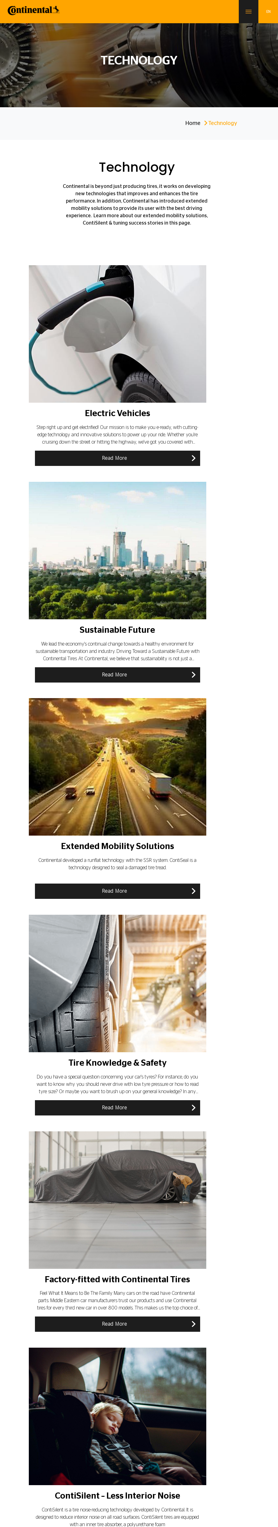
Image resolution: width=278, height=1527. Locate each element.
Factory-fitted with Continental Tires (136, 1156)
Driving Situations (204, 1125)
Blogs (38, 1424)
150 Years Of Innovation (164, 1316)
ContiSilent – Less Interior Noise (134, 1034)
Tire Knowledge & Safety (203, 1095)
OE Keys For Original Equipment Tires (206, 1064)
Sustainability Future (160, 1413)
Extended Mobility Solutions (135, 1003)
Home (192, 123)
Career (52, 1468)
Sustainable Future (135, 1095)
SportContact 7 (155, 1390)
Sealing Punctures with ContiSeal (66, 1034)
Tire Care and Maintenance (129, 1064)
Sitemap (128, 1484)
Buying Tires (60, 1064)
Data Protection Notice (160, 1468)
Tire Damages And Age (135, 1125)
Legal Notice (123, 1468)
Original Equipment (159, 1436)
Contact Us (75, 1468)
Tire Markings (61, 1186)
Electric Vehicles (64, 1095)
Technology (59, 1003)
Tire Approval (61, 1217)
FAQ (146, 1350)
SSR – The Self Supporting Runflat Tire (205, 1003)
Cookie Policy (198, 1468)
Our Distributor (46, 1436)
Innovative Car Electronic (131, 1187)
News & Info (153, 1328)
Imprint (98, 1468)
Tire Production (166, 1217)
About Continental (49, 1413)
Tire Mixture (197, 1186)
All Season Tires (63, 1156)
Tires (37, 1390)
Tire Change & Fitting (207, 1033)
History (149, 1305)
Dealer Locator (155, 1339)
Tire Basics (58, 1125)
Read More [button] (78, 458)
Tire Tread (195, 1156)
